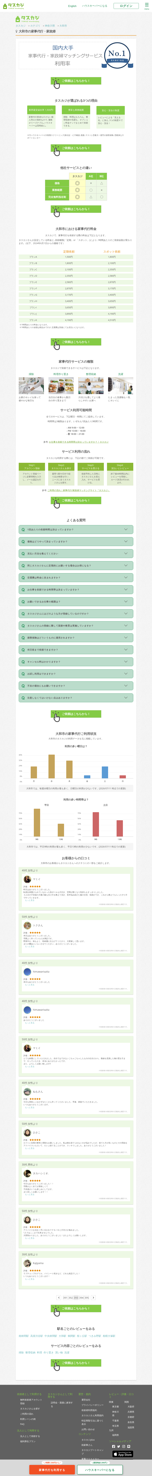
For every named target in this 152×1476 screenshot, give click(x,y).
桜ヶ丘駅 (82, 1336)
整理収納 (30, 1352)
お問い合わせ (88, 1429)
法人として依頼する (30, 1436)
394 (81, 1297)
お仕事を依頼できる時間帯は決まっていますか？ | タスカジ (79, 441)
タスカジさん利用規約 (93, 1415)
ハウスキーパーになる (94, 5)
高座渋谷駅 (36, 1336)
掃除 (21, 1352)
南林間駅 (24, 1336)
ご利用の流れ (26, 1413)
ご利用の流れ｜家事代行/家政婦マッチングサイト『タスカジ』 (79, 490)
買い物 (59, 1352)
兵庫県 (131, 1411)
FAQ (22, 1424)
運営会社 (86, 1399)
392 (70, 1297)
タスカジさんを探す (30, 1408)
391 (65, 1297)
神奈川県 (50, 25)
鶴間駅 (71, 1336)
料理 (39, 1352)
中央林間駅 (51, 1336)
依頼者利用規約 (89, 1410)
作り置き (49, 1352)
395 (86, 1297)
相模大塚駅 (109, 1336)
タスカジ (21, 25)
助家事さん (87, 1444)
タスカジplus (88, 1439)
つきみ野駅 (95, 1336)
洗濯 (66, 1352)
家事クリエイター (90, 1458)
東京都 (115, 1406)
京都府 (131, 1416)
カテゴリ (35, 25)
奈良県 (131, 1422)
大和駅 (62, 1336)
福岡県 (115, 1434)
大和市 (63, 25)
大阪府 (131, 1406)
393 (76, 1297)
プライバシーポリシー (93, 1404)
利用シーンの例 (28, 1418)
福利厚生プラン (28, 1441)
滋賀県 (131, 1427)
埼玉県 (115, 1425)
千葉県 (115, 1420)
